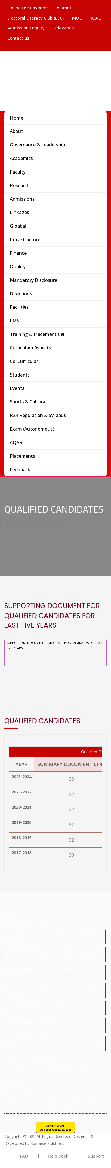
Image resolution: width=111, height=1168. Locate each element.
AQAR (16, 442)
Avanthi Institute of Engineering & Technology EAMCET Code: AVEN (50, 937)
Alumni (64, 7)
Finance (18, 253)
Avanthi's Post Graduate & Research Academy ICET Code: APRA (52, 1043)
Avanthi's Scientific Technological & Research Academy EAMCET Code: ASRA (50, 1008)
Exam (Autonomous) (32, 429)
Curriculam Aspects (30, 348)
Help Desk (58, 1156)
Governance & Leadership (37, 145)
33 (71, 779)
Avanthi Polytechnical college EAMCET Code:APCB (46, 1070)
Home (16, 118)
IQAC (96, 18)
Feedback (20, 470)
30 (71, 855)
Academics (21, 158)
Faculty (17, 172)
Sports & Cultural (28, 402)
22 (71, 809)
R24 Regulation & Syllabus (38, 415)
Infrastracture (25, 239)
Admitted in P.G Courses (42, 524)
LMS (14, 321)
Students (20, 375)
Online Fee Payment (27, 7)
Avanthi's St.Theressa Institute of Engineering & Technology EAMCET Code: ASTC (54, 954)
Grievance (63, 28)
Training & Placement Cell (37, 334)
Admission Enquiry (26, 28)
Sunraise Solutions (47, 1143)
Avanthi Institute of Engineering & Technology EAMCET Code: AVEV (50, 972)
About (16, 131)
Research (20, 185)
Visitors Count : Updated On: (55, 1127)
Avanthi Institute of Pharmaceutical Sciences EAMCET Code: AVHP (54, 1025)
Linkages (19, 212)
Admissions (22, 199)
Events (17, 388)
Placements (22, 456)
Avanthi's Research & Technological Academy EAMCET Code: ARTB (50, 990)
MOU (77, 18)
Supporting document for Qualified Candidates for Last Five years (55, 645)
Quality (17, 267)
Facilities (19, 307)
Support (96, 1156)
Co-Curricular (24, 361)
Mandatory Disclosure (33, 280)
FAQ (24, 1156)
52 (71, 794)
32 (71, 840)
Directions (21, 294)
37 (71, 825)
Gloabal (18, 226)
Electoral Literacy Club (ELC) (35, 18)
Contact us (18, 38)
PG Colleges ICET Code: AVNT (30, 1058)
